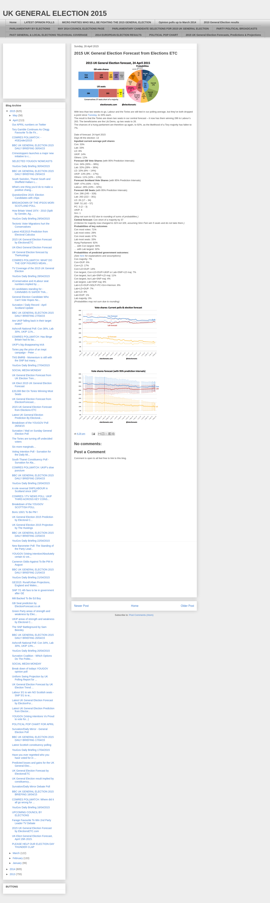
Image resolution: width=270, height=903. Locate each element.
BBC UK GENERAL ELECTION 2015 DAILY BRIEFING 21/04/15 (33, 571)
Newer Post (81, 605)
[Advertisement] (134, 569)
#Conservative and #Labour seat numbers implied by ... (30, 283)
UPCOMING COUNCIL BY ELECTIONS (27, 814)
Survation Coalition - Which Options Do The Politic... (32, 657)
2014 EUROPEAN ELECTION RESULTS (118, 34)
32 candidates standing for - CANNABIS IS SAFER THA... (30, 290)
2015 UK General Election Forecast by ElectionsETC (32, 241)
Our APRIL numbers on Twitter (29, 124)
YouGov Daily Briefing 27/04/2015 (31, 365)
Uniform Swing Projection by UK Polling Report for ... (30, 678)
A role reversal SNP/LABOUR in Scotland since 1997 (30, 490)
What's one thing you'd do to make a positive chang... (32, 188)
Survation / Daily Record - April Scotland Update (29, 306)
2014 (13, 869)
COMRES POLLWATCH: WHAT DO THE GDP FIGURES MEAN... (32, 262)
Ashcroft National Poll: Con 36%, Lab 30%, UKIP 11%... (32, 330)
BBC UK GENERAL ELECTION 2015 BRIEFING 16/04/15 (33, 793)
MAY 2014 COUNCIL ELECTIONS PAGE (81, 28)
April (15, 120)
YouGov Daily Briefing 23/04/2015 (31, 483)
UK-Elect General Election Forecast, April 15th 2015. (32, 838)
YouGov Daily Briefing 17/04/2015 (31, 750)
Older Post (187, 605)
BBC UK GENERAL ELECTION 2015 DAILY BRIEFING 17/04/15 (33, 738)
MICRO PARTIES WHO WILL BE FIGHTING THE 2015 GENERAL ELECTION (106, 22)
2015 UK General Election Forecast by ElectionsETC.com (32, 830)
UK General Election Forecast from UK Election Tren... (31, 377)
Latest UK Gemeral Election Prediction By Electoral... (27, 416)
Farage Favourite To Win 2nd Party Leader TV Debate (31, 822)
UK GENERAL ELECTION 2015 (55, 13)
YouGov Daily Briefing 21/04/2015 (31, 577)
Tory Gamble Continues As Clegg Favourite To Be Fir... (30, 131)
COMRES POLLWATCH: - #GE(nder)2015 (26, 139)
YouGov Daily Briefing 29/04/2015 (31, 218)
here (82, 255)
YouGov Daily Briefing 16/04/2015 (31, 807)
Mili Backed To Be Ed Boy (26, 598)
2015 (13, 111)
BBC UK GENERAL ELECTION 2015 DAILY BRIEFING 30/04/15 (33, 147)
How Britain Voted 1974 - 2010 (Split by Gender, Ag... (32, 212)
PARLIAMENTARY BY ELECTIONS (30, 28)
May (15, 115)
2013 (13, 874)
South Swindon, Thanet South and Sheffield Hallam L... (31, 180)
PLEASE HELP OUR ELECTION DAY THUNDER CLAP (33, 845)
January (17, 863)
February (18, 858)
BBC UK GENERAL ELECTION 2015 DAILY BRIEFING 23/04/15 (33, 477)
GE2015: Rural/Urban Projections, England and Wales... (31, 584)
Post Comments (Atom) (141, 615)
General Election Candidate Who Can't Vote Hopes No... (30, 298)
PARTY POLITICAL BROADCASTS (237, 28)
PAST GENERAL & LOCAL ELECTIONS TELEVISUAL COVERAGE (48, 34)
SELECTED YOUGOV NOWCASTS (32, 161)
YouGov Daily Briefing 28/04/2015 (31, 276)
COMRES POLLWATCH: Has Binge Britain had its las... (32, 338)
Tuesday (92, 115)
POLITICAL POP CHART (163, 34)
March (16, 853)
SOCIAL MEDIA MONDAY (26, 370)
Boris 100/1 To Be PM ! (25, 512)
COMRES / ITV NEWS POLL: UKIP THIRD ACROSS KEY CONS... (32, 498)
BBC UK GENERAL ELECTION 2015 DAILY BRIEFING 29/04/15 (33, 173)
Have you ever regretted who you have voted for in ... (30, 756)
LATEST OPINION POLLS (39, 22)
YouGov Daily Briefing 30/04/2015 (31, 166)
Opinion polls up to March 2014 (177, 22)
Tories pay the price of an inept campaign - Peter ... (29, 351)
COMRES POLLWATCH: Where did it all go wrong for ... (33, 801)
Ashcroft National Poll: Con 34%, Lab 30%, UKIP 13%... (32, 644)
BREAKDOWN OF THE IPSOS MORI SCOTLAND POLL (33, 204)
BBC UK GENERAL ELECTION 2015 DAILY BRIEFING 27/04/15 (33, 314)
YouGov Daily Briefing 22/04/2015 (31, 540)
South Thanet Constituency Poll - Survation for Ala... (30, 461)
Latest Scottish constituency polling (31, 744)
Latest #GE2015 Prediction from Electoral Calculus (30, 233)
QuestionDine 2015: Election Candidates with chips (28, 196)
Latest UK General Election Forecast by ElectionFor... (32, 702)
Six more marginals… (24, 446)
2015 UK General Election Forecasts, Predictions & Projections (223, 34)
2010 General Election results (221, 22)
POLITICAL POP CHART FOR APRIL (33, 724)
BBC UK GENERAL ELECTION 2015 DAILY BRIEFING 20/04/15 (33, 636)
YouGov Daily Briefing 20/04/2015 (31, 650)
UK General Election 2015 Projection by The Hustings (32, 526)
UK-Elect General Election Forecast (32, 247)
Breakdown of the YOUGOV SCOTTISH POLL (27, 506)
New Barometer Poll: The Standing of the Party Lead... (33, 547)
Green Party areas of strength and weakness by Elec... (31, 613)
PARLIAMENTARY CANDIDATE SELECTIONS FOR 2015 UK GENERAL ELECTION (160, 28)
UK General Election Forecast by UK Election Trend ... (32, 686)
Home (13, 22)
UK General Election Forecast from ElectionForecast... (31, 401)
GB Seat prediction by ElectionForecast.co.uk (26, 605)
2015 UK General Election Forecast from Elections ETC (32, 408)
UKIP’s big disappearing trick (28, 344)
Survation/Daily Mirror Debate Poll (31, 786)
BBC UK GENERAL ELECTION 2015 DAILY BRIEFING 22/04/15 (33, 534)
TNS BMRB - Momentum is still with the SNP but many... (32, 359)
